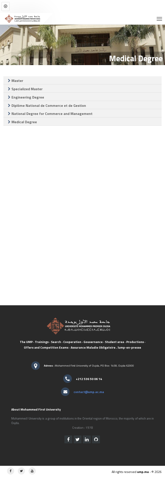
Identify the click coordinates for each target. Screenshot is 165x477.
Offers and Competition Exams (46, 347)
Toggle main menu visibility (160, 17)
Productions (135, 341)
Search (56, 341)
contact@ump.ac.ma (89, 391)
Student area (114, 341)
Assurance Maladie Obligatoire (93, 347)
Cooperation (72, 341)
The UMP (26, 341)
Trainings (42, 341)
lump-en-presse (129, 347)
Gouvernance (93, 341)
